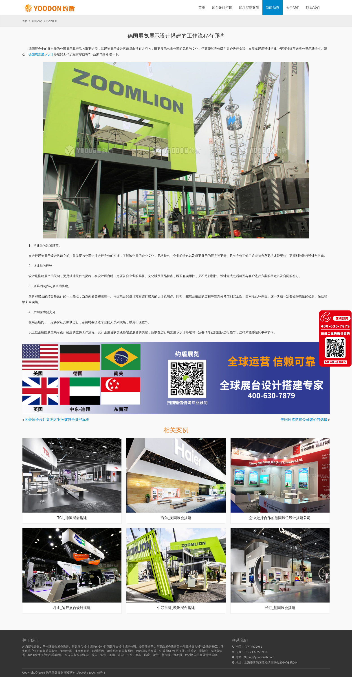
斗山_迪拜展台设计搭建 (72, 608)
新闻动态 (272, 8)
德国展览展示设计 (41, 54)
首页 (201, 8)
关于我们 (292, 8)
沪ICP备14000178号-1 (90, 672)
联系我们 (313, 8)
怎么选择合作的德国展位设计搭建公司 (279, 518)
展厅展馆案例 (249, 8)
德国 (94, 655)
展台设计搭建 (222, 8)
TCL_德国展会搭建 (72, 518)
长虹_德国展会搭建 (280, 608)
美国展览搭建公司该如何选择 (304, 419)
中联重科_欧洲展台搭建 (176, 608)
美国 (86, 655)
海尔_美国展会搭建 (176, 518)
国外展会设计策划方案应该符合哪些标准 (57, 419)
